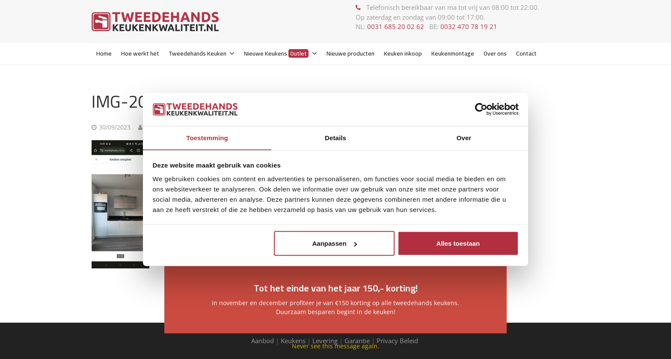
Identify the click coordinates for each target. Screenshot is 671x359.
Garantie (357, 340)
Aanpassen (334, 243)
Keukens (293, 340)
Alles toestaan (458, 243)
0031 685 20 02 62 (395, 26)
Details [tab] (335, 137)
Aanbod (262, 340)
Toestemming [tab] (207, 137)
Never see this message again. (335, 346)
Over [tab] (464, 137)
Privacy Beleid (398, 340)
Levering (325, 340)
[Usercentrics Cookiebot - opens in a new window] (481, 109)
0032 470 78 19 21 (468, 26)
